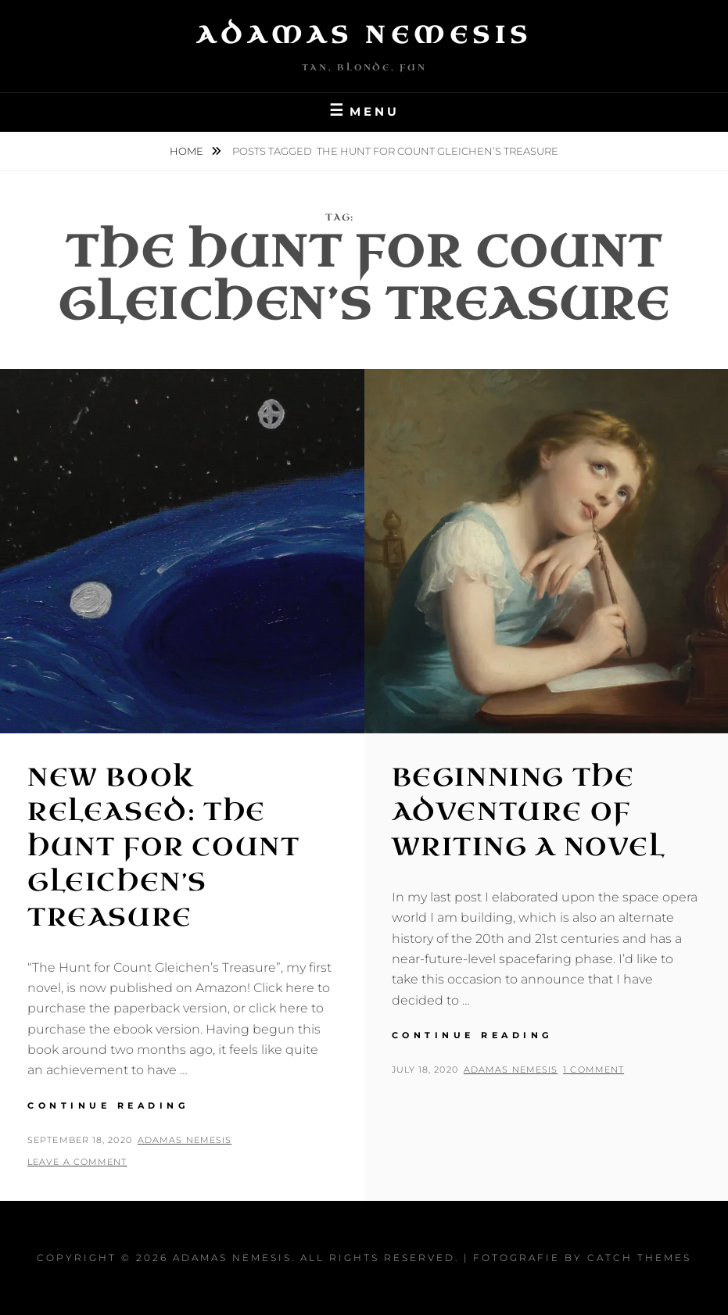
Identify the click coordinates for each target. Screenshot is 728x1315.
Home (188, 151)
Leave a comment (77, 1161)
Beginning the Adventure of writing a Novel (528, 813)
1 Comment (593, 1069)
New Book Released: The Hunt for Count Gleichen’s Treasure (163, 847)
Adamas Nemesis (364, 35)
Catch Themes (639, 1257)
